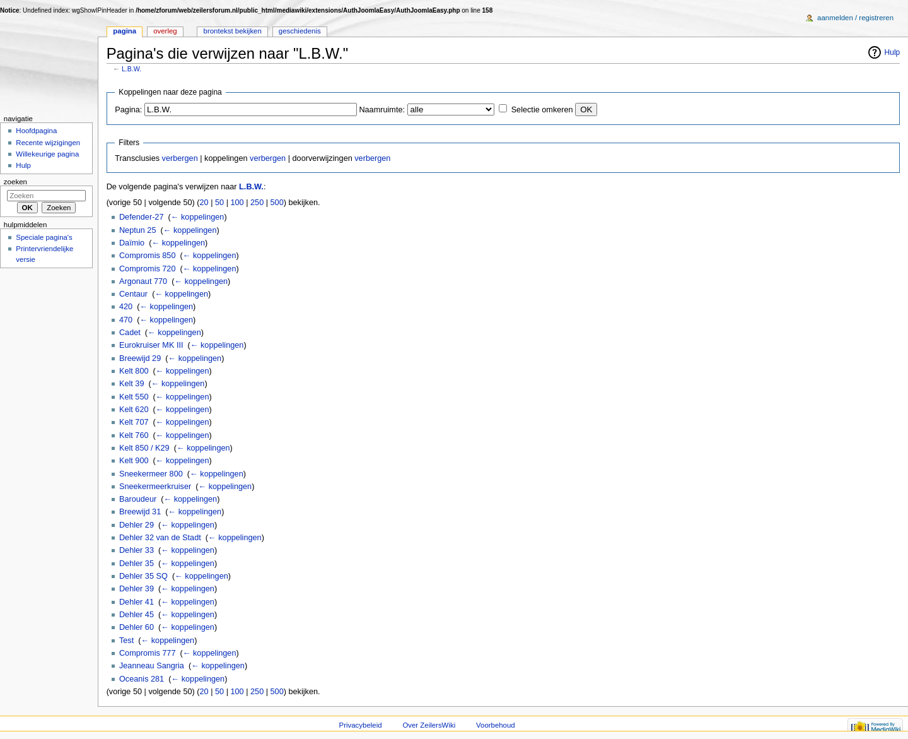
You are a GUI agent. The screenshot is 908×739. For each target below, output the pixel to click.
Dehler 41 (136, 602)
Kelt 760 (134, 435)
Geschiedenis (300, 31)
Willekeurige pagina (47, 154)
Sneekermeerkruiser (155, 486)
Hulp (892, 52)
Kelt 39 (131, 383)
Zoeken (15, 182)
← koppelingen (197, 217)
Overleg (165, 31)
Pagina (124, 31)
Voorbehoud (495, 725)
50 (219, 202)
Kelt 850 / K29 (144, 448)
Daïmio (131, 243)
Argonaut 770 (143, 281)
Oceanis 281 (141, 679)
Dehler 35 (136, 563)
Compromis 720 (147, 268)
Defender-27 (141, 217)
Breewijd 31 (140, 511)
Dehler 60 (136, 627)
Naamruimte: (382, 109)
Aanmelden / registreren (855, 17)
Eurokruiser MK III (151, 345)
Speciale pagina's (44, 237)
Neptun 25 (137, 230)
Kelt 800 (134, 371)
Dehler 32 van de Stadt (160, 537)
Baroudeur (137, 499)
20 (204, 202)
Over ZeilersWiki (428, 725)
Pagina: (128, 109)
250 (257, 202)
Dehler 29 (136, 525)
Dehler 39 (136, 588)
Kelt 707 (134, 422)
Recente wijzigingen (48, 142)
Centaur (133, 294)
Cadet (130, 332)
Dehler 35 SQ (143, 576)
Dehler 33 (136, 550)
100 (236, 202)
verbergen (180, 158)
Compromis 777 (147, 653)
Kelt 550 (134, 397)
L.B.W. (131, 69)
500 (277, 202)
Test (126, 640)
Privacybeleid (360, 725)
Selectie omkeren (542, 109)
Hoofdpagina (36, 130)
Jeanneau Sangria (151, 665)
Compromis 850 (147, 255)
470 (125, 320)
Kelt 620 (134, 409)
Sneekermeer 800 (151, 474)
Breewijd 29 (140, 358)
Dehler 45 (136, 614)
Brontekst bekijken (233, 31)
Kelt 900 (134, 460)
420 (125, 306)
